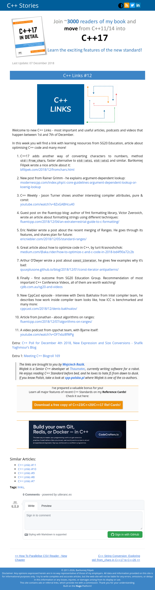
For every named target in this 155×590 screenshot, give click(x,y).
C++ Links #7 (26, 481)
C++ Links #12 (77, 75)
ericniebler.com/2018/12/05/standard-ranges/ (53, 239)
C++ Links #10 (27, 469)
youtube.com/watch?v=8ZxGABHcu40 (47, 204)
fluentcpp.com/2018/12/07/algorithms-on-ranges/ (56, 321)
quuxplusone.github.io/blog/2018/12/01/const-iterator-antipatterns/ (69, 269)
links (21, 487)
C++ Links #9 (26, 473)
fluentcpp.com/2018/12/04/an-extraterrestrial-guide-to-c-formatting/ (69, 221)
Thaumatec (77, 368)
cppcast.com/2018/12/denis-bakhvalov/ (48, 308)
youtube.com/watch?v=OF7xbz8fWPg (47, 334)
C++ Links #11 (27, 465)
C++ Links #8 (26, 477)
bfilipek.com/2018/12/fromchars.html (47, 169)
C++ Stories (23, 5)
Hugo (79, 585)
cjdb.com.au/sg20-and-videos (41, 286)
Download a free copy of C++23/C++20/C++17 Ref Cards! (77, 404)
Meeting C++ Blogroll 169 (42, 355)
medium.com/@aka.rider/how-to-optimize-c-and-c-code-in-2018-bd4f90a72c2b (77, 252)
